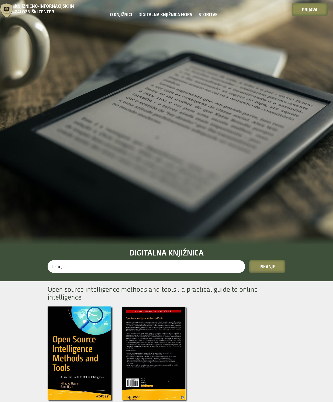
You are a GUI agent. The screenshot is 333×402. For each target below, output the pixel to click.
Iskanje (267, 160)
